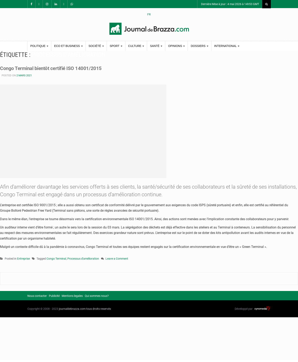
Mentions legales (72, 295)
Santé (156, 46)
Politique (39, 46)
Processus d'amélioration (83, 258)
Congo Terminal (56, 258)
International (226, 46)
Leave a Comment (116, 259)
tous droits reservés (98, 308)
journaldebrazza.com (72, 308)
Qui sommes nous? (97, 295)
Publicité (54, 295)
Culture (136, 46)
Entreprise (23, 258)
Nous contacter (37, 295)
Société (96, 46)
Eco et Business (68, 46)
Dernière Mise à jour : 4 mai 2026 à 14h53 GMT (229, 4)
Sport (116, 46)
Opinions (176, 46)
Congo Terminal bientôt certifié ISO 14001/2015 (55, 68)
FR (149, 14)
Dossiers (199, 46)
